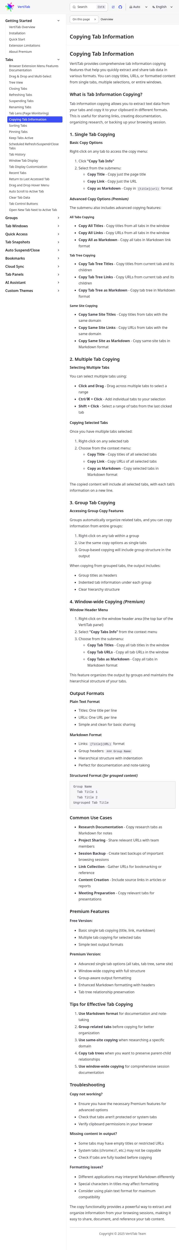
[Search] (89, 7)
